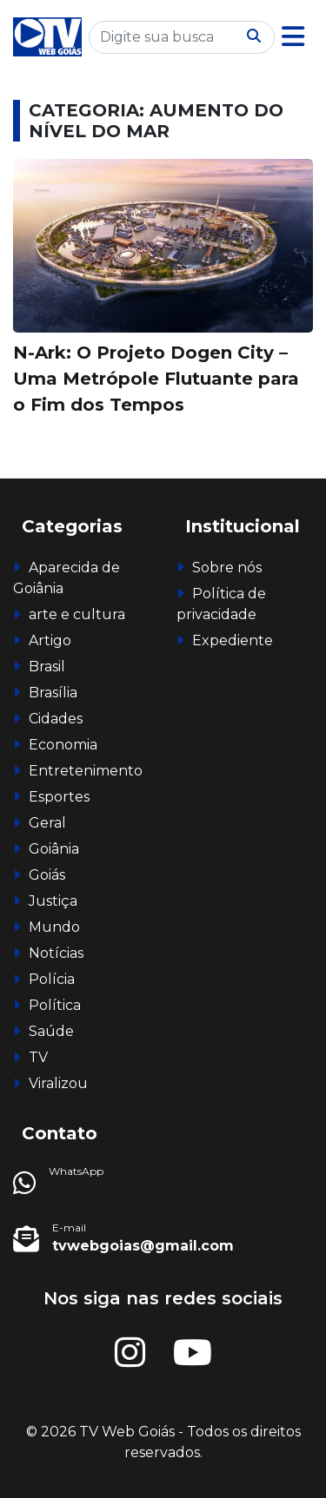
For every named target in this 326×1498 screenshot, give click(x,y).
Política (55, 1005)
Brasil (47, 666)
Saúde (51, 1031)
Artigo (50, 640)
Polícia (52, 979)
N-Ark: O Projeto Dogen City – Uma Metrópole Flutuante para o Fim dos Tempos (156, 378)
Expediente (232, 640)
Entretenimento (86, 770)
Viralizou (58, 1083)
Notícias (56, 953)
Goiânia (54, 849)
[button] (293, 37)
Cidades (56, 718)
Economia (63, 744)
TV (38, 1057)
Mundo (54, 927)
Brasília (53, 692)
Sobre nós (227, 567)
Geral (47, 823)
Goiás (47, 875)
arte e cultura (77, 614)
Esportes (59, 797)
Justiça (53, 901)
